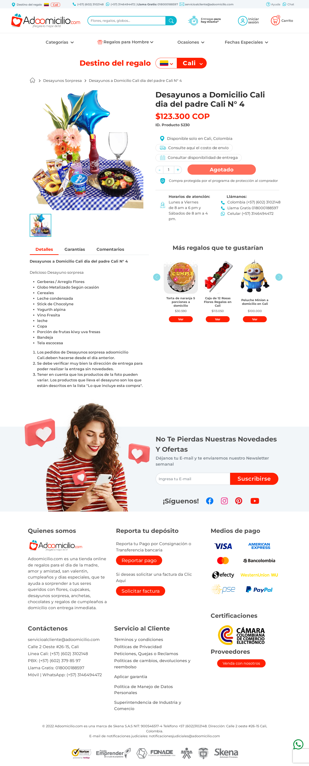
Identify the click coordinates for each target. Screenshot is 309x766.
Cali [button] (55, 4)
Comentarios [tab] (110, 249)
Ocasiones (188, 42)
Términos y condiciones (138, 639)
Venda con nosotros (241, 663)
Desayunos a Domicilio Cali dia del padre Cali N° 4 (135, 80)
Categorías (57, 42)
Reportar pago (139, 560)
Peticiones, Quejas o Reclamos (146, 653)
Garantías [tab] (74, 249)
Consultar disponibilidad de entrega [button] (198, 158)
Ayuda (273, 4)
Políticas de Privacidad (138, 646)
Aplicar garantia (130, 676)
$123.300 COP (182, 116)
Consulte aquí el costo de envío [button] (194, 147)
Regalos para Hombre (126, 41)
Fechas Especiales (244, 42)
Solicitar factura (141, 591)
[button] (46, 4)
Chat (288, 4)
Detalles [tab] (44, 249)
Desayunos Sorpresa (62, 80)
